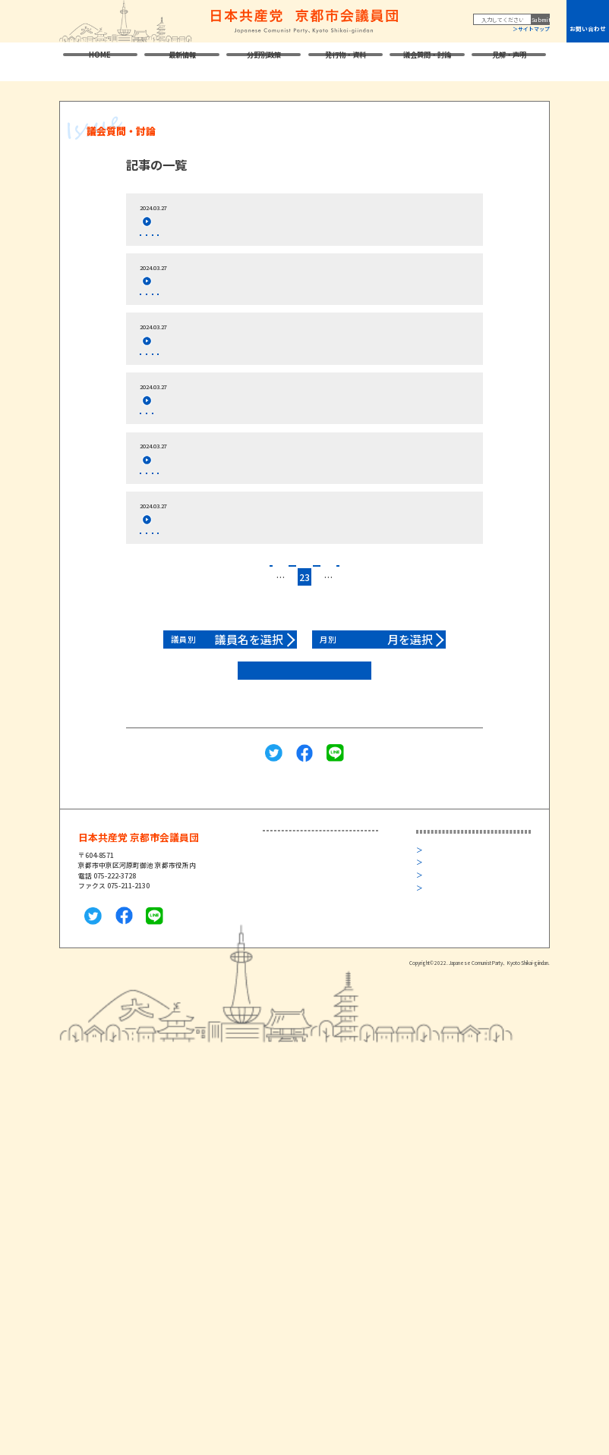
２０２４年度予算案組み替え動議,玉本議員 (235, 438)
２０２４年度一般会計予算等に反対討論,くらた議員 (255, 366)
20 (256, 665)
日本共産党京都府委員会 (467, 955)
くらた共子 (161, 385)
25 (336, 665)
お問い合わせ (588, 28)
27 (368, 665)
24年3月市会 (264, 242)
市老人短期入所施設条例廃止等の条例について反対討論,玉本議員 (285, 294)
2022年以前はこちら (305, 759)
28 (385, 665)
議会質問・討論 (427, 62)
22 (288, 665)
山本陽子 (157, 544)
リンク (436, 1033)
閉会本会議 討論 (205, 242)
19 (240, 665)
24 (320, 665)
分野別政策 (264, 62)
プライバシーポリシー (459, 1021)
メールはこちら (102, 991)
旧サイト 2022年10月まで (467, 1059)
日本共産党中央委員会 (464, 936)
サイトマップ (534, 29)
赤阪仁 (154, 242)
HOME (100, 62)
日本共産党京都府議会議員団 (474, 974)
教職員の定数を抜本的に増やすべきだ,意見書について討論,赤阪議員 (291, 222)
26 (352, 665)
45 (417, 665)
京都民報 (443, 994)
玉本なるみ (161, 314)
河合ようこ (161, 616)
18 (224, 665)
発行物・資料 (345, 62)
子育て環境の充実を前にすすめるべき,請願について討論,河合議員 (287, 596)
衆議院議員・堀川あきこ (311, 936)
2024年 (308, 242)
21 (272, 665)
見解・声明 (509, 62)
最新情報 (182, 62)
